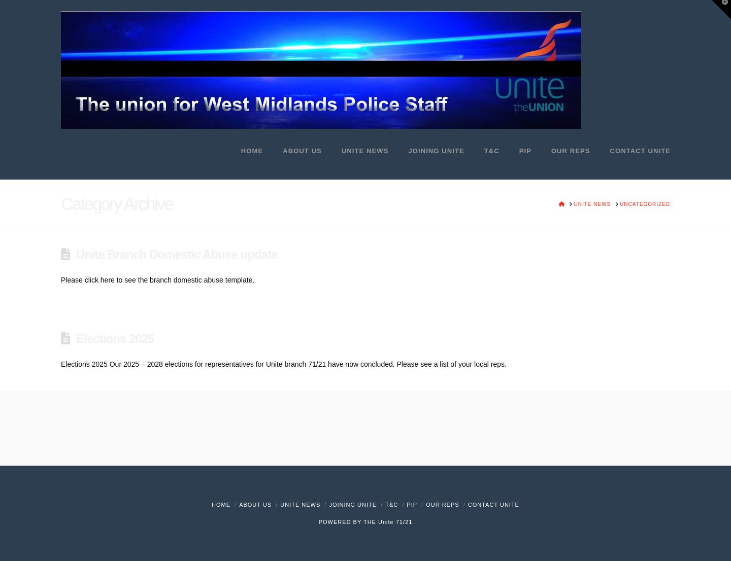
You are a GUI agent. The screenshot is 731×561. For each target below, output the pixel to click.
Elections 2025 (115, 338)
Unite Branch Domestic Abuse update (177, 254)
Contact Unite (493, 505)
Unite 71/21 (395, 522)
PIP (412, 505)
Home (221, 505)
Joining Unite (353, 505)
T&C (391, 505)
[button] (721, 9)
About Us (255, 505)
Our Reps (442, 505)
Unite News (300, 505)
